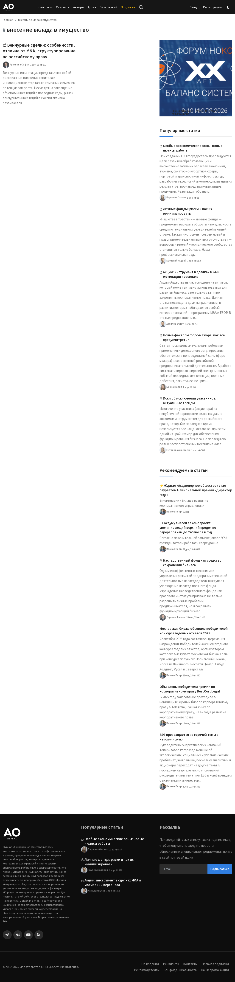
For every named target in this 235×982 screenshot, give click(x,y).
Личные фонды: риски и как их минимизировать (187, 211)
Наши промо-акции (214, 970)
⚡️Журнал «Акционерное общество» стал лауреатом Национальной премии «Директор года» (195, 490)
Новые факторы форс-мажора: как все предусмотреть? (194, 337)
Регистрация (212, 7)
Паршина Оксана (172, 197)
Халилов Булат (171, 324)
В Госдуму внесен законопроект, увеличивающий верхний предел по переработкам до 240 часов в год (187, 527)
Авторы (78, 7)
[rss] (38, 934)
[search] (141, 7)
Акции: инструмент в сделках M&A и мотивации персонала (191, 274)
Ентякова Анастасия (174, 450)
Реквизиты (169, 964)
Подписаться (219, 869)
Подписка (128, 7)
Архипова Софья (16, 71)
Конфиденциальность (179, 970)
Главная (8, 20)
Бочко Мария (170, 387)
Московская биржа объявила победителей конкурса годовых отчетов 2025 (193, 630)
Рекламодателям (146, 970)
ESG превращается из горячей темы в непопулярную (188, 736)
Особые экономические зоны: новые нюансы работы (192, 148)
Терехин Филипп (172, 617)
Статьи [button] (63, 7)
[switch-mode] (228, 7)
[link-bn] (195, 78)
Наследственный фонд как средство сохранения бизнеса (192, 562)
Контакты (189, 964)
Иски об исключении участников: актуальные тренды (189, 400)
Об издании (148, 964)
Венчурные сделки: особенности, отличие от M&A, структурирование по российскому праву (39, 54)
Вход (193, 7)
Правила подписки (215, 964)
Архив (92, 7)
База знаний (108, 7)
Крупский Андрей (172, 261)
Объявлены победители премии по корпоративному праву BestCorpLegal (189, 688)
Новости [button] (44, 7)
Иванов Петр (170, 512)
